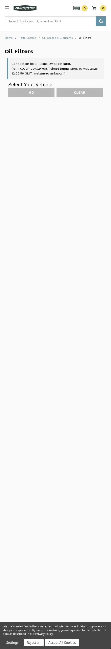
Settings (12, 642)
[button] (79, 8)
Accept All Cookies (62, 642)
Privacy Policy (44, 634)
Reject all (33, 642)
